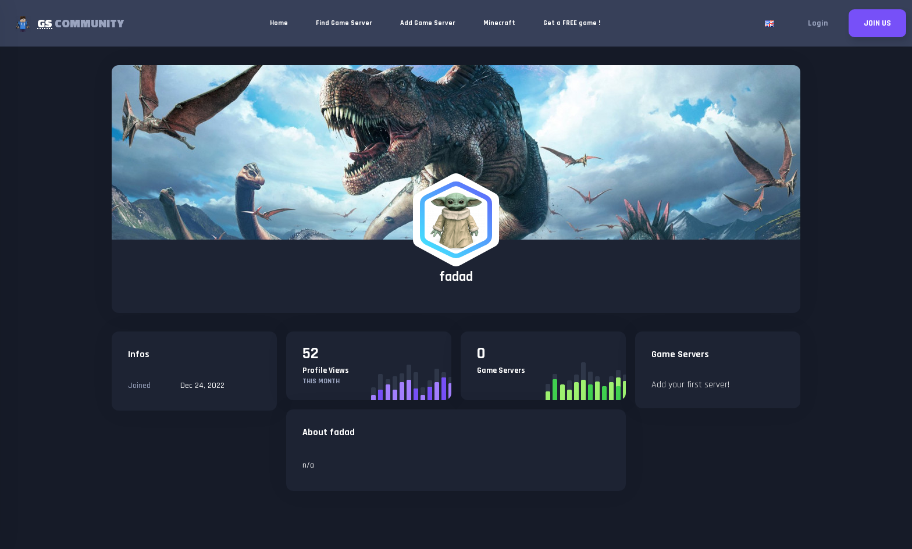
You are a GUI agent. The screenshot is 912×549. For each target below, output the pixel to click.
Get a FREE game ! (571, 23)
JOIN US (877, 23)
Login (818, 23)
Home (279, 23)
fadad (456, 277)
